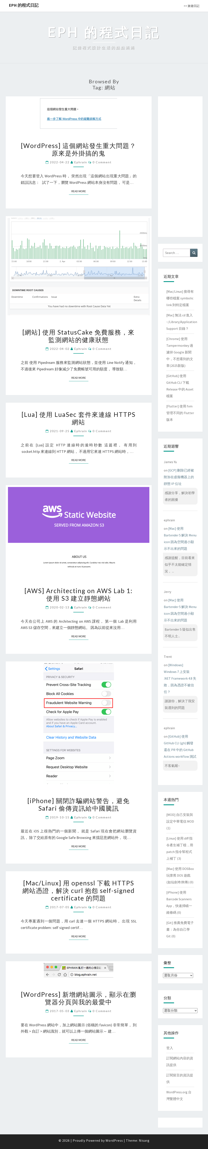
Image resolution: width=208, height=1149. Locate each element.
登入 (169, 1048)
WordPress (114, 1140)
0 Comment (102, 162)
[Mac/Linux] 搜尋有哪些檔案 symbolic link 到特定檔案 (180, 298)
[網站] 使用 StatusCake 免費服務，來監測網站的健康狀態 (78, 335)
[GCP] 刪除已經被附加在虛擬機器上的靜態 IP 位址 (179, 477)
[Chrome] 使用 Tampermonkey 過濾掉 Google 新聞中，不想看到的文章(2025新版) (179, 352)
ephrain (80, 162)
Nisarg (144, 1140)
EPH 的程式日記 (24, 5)
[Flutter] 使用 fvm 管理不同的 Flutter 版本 (180, 413)
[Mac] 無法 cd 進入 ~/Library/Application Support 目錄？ (181, 322)
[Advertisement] (180, 166)
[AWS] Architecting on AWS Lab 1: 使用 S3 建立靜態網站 (79, 594)
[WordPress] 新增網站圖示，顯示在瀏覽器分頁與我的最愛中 (78, 998)
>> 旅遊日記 (191, 6)
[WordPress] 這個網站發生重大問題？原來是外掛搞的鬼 (78, 149)
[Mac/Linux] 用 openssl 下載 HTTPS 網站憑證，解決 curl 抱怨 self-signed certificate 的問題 (78, 890)
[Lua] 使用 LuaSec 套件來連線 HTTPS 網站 (79, 418)
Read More (79, 191)
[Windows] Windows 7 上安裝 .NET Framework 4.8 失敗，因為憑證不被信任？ (180, 678)
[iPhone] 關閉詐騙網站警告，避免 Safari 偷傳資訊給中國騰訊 (78, 804)
